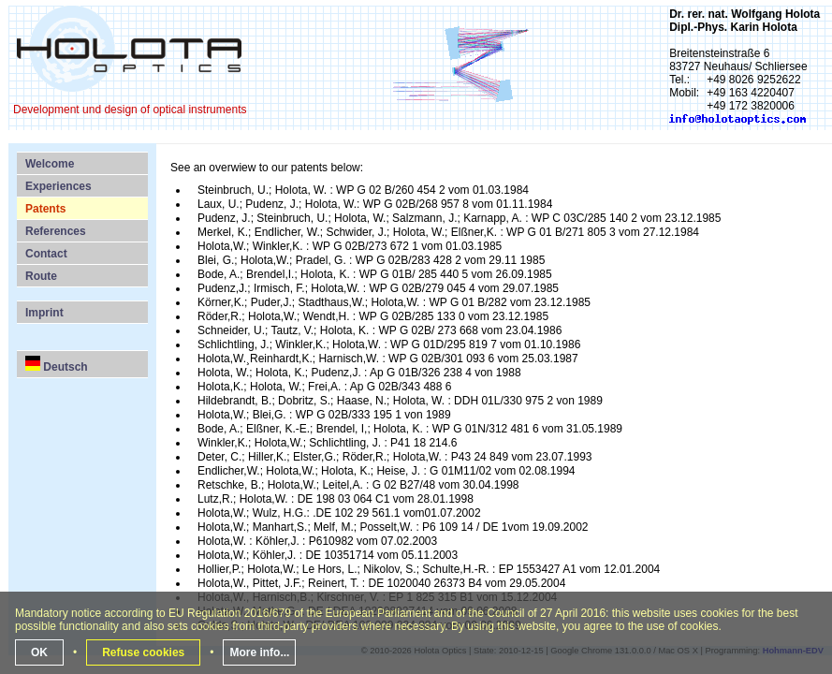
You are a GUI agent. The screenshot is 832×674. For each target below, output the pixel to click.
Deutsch (56, 365)
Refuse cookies (143, 652)
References (55, 231)
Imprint (44, 312)
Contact (46, 253)
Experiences (58, 186)
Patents (45, 208)
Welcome (49, 163)
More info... (259, 652)
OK (39, 652)
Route (41, 276)
